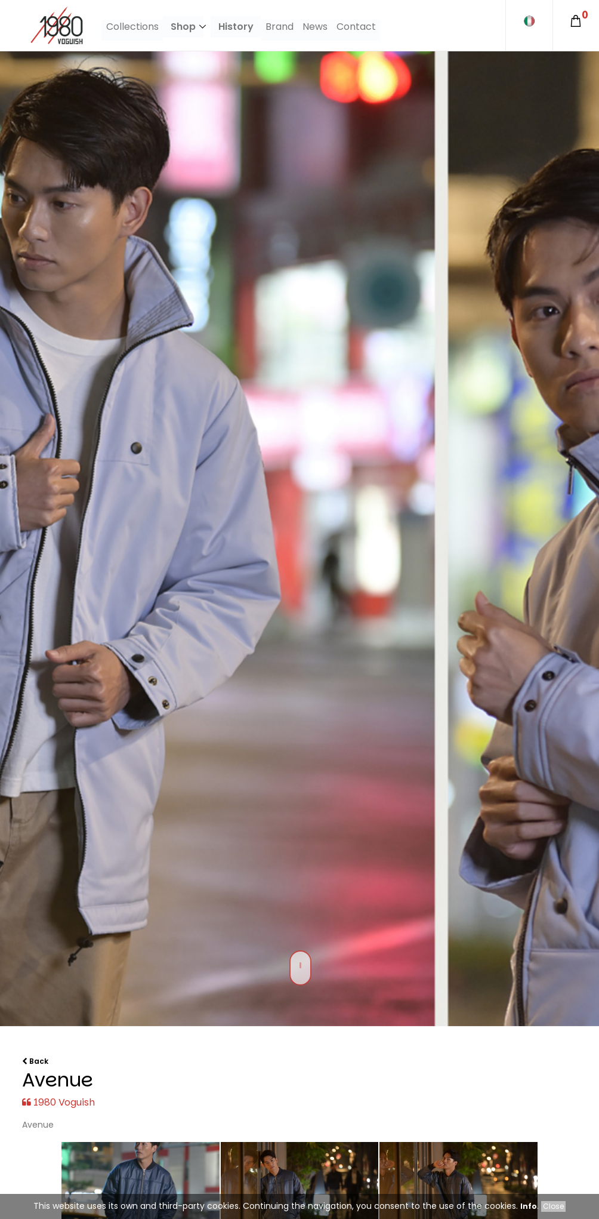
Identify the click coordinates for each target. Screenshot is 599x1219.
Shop (182, 26)
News (314, 26)
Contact (354, 26)
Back (35, 1061)
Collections (132, 26)
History (236, 26)
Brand (280, 26)
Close (553, 1206)
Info (528, 1206)
